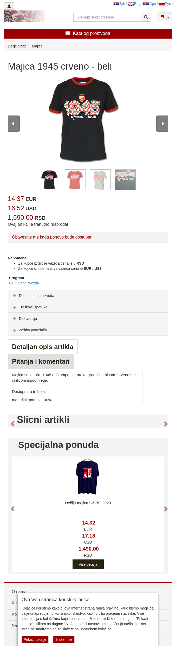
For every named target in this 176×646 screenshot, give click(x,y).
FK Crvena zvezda (24, 283)
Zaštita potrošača (29, 330)
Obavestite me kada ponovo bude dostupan (52, 237)
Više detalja (88, 564)
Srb (119, 4)
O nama (19, 591)
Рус (165, 4)
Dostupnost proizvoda (33, 296)
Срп (149, 4)
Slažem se (63, 639)
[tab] (88, 295)
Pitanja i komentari (41, 361)
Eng (134, 4)
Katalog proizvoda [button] (88, 33)
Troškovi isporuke (29, 307)
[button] (10, 421)
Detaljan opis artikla (42, 346)
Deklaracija (24, 318)
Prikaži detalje (35, 639)
